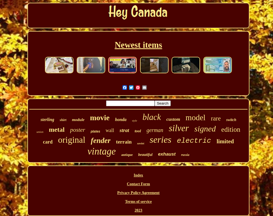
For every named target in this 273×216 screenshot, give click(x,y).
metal (56, 129)
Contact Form (138, 184)
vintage (101, 151)
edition (230, 129)
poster (77, 129)
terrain (124, 142)
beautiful (145, 155)
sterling (47, 119)
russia (185, 155)
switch (231, 120)
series (160, 139)
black (152, 117)
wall (110, 130)
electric (194, 141)
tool (138, 131)
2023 (138, 210)
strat (124, 130)
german (155, 130)
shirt (63, 120)
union (39, 131)
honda (121, 119)
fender (100, 140)
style (134, 120)
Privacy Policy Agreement (138, 193)
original (72, 140)
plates (95, 131)
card (48, 142)
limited (225, 141)
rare (216, 118)
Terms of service (138, 202)
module (78, 119)
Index (138, 175)
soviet (140, 143)
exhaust (166, 154)
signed (205, 128)
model (196, 117)
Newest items (138, 45)
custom (173, 119)
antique (127, 155)
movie (100, 117)
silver (179, 128)
